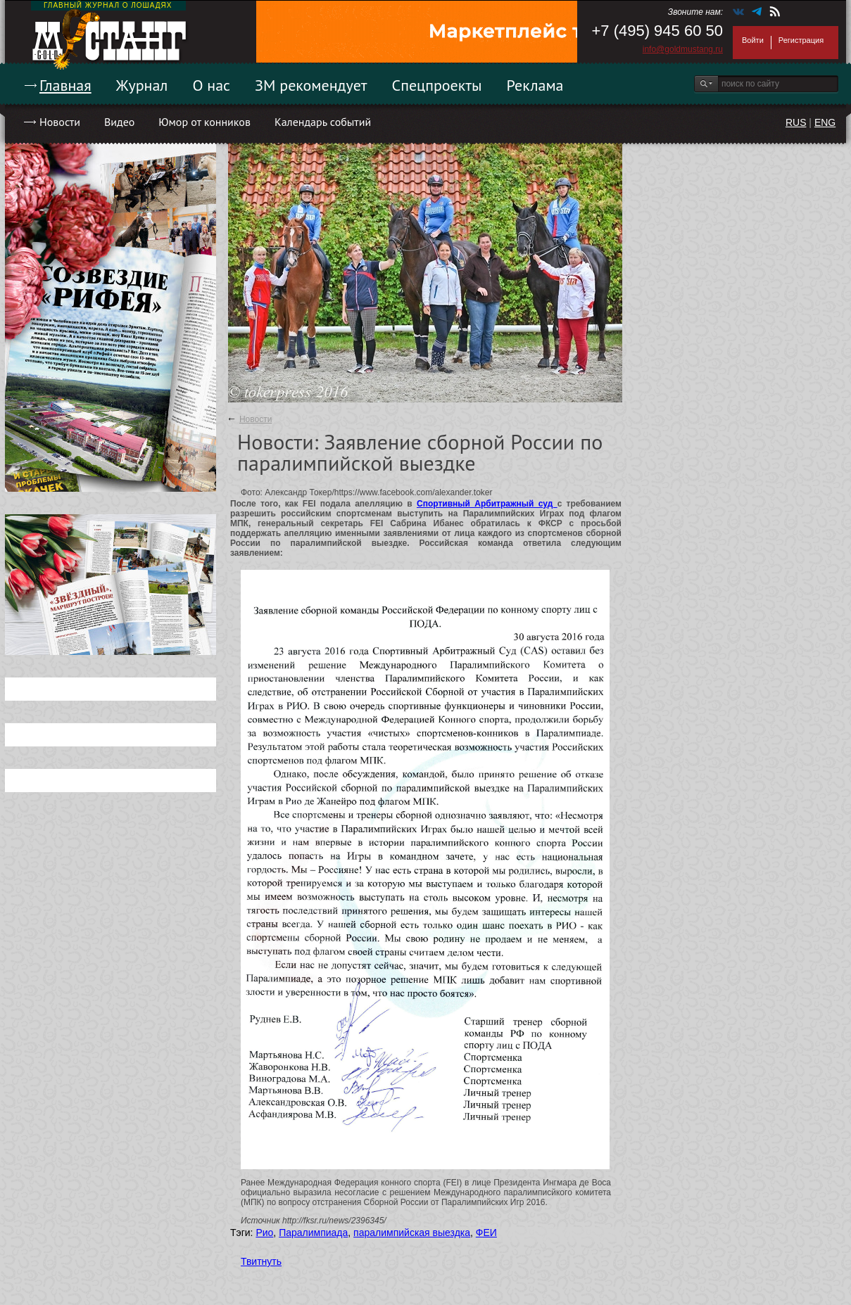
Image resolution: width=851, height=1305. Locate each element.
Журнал (142, 85)
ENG (825, 122)
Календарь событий (323, 122)
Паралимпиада (313, 1232)
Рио (264, 1232)
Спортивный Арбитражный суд (487, 504)
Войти (753, 40)
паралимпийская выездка (411, 1232)
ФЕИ (486, 1232)
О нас (211, 85)
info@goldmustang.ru (683, 49)
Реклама (535, 85)
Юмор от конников (204, 122)
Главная (65, 85)
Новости (59, 122)
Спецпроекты (437, 85)
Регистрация (801, 40)
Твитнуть (261, 1261)
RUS (796, 122)
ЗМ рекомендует (311, 85)
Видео (119, 122)
